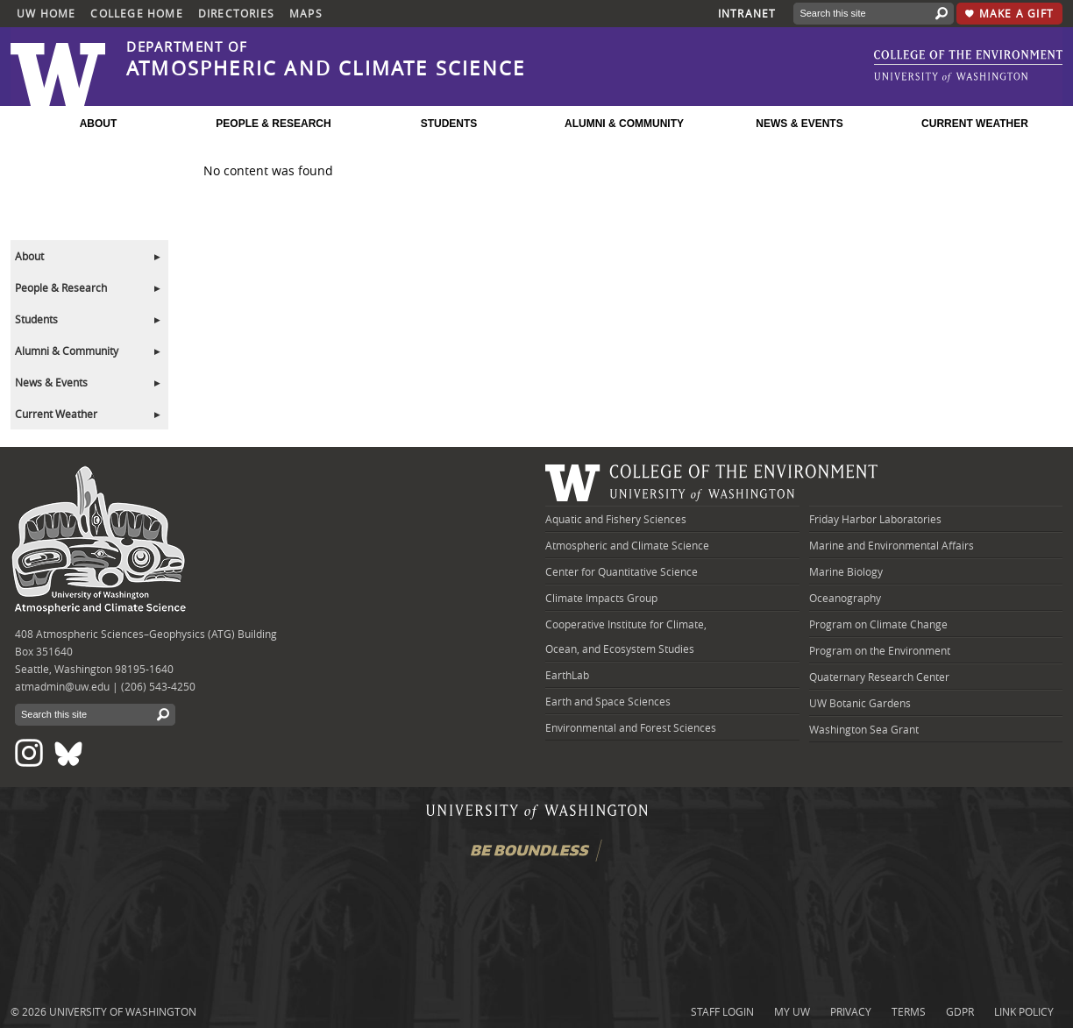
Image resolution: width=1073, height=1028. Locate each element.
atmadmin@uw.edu (62, 686)
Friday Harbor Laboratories (875, 519)
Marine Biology (846, 571)
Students (36, 319)
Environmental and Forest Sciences (630, 727)
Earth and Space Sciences (608, 701)
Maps (306, 13)
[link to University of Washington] (950, 77)
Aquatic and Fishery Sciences (615, 519)
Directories (236, 13)
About (29, 256)
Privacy (850, 1011)
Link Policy (1024, 1011)
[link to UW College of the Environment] (968, 58)
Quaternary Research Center (879, 677)
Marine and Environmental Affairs (891, 545)
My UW (792, 1011)
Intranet (747, 13)
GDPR (960, 1011)
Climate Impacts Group (601, 598)
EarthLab (567, 675)
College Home (136, 13)
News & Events (51, 382)
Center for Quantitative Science (621, 571)
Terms (909, 1011)
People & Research (61, 287)
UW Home (46, 13)
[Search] (860, 14)
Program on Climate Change (878, 624)
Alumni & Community (66, 351)
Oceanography (845, 598)
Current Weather (56, 414)
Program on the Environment (879, 650)
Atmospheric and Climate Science (627, 545)
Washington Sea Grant (864, 729)
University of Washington (122, 1011)
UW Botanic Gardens (860, 703)
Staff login (722, 1011)
